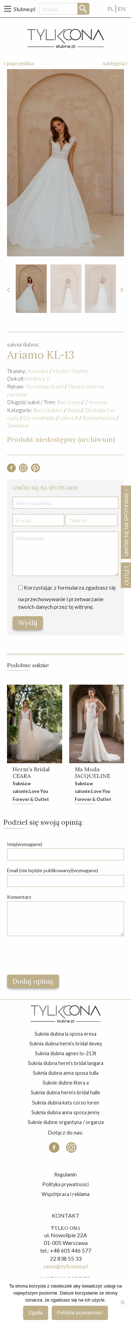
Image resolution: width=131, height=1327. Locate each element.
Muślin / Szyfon (70, 370)
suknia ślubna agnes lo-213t (65, 1053)
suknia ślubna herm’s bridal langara (65, 1063)
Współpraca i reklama (65, 1194)
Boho (73, 410)
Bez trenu (68, 402)
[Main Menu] (7, 9)
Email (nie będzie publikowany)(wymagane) (52, 870)
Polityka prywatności (65, 1184)
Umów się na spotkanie (126, 522)
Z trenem (96, 402)
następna (115, 63)
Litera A (68, 417)
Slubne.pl (24, 9)
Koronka (38, 370)
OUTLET (126, 575)
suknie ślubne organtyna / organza (66, 1122)
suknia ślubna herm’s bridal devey (65, 1044)
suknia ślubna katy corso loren (65, 1103)
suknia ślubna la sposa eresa (65, 1034)
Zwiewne (18, 425)
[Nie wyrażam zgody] (122, 1302)
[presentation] (60, 955)
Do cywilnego (39, 417)
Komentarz (19, 897)
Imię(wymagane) (24, 844)
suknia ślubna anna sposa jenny (65, 1112)
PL (110, 8)
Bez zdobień (48, 410)
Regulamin (65, 1174)
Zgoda (36, 1312)
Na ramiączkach (45, 386)
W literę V (38, 378)
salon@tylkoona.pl (65, 1266)
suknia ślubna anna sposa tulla (66, 1073)
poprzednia (18, 63)
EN (122, 8)
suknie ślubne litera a (66, 1083)
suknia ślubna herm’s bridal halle (65, 1092)
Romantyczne (98, 417)
